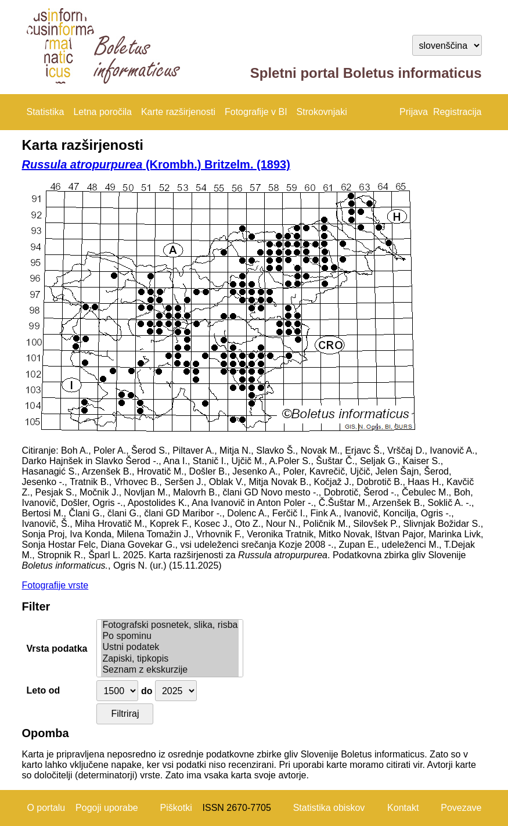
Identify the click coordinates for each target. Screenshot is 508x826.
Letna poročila (102, 112)
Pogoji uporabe (106, 808)
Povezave (461, 808)
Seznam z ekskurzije (170, 670)
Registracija (457, 112)
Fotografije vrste (55, 585)
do (147, 691)
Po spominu (170, 636)
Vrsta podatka (57, 648)
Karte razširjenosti (178, 112)
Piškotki (176, 808)
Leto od (43, 690)
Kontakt (403, 808)
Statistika (45, 112)
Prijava (413, 112)
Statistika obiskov (329, 808)
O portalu (46, 808)
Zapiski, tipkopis (170, 659)
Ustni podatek (170, 647)
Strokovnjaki (322, 112)
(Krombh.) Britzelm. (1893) (156, 164)
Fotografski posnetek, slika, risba (170, 625)
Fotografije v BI (256, 112)
